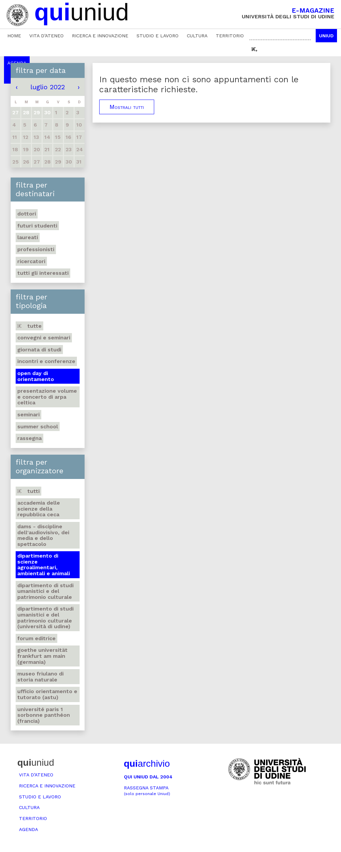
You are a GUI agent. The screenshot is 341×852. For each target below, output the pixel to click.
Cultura (197, 35)
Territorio (230, 35)
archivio (147, 763)
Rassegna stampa (147, 790)
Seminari (28, 414)
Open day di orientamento (35, 376)
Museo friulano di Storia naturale (40, 676)
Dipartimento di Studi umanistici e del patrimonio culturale (45, 591)
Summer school (37, 426)
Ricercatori (31, 261)
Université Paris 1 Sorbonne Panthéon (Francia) (43, 715)
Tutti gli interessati (43, 273)
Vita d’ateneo (46, 35)
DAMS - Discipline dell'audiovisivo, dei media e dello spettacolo (43, 535)
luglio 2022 (47, 87)
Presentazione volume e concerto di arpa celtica (47, 397)
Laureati (27, 237)
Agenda (28, 829)
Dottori (26, 214)
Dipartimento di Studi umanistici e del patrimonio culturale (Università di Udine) (45, 618)
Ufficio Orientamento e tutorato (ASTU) (47, 694)
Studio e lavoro (157, 35)
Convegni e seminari (43, 337)
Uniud (326, 35)
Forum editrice (36, 638)
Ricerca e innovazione (100, 35)
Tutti (28, 491)
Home (14, 35)
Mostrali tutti (127, 107)
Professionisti (35, 249)
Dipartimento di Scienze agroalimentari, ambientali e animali (43, 565)
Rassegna (29, 438)
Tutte (29, 326)
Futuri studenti (37, 225)
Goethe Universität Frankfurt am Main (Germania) (42, 656)
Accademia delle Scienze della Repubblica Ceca (38, 509)
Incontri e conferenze (46, 361)
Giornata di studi (39, 349)
